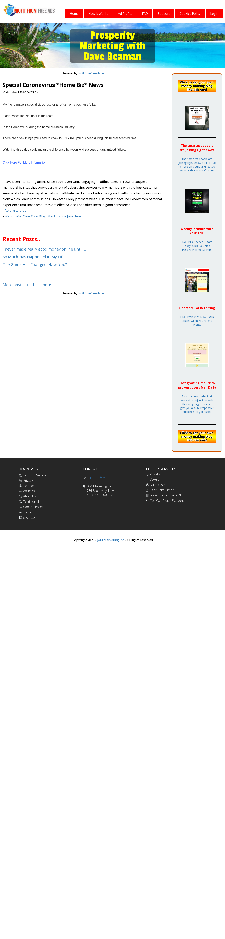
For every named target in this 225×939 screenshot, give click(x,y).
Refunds (29, 486)
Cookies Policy (33, 507)
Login (27, 512)
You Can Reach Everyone (167, 501)
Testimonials (31, 501)
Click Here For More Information (24, 162)
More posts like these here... (28, 284)
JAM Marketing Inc (110, 540)
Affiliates (29, 491)
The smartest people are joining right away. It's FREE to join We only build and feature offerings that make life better (197, 164)
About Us (29, 496)
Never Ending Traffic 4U (166, 495)
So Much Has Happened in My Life (34, 256)
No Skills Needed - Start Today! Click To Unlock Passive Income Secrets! (197, 245)
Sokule (154, 479)
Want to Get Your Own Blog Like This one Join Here (43, 216)
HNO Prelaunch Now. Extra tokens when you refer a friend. (197, 320)
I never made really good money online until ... (44, 249)
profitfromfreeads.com (92, 73)
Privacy (28, 480)
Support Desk (96, 477)
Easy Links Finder (162, 490)
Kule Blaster (158, 485)
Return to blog (15, 210)
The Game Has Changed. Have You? (35, 264)
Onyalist (155, 474)
